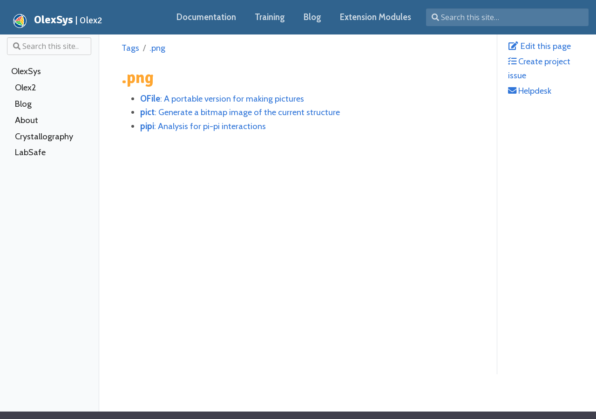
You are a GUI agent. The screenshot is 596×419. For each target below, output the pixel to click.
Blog (23, 104)
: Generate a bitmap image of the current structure (240, 112)
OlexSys (26, 71)
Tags (130, 47)
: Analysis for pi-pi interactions (203, 126)
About (26, 120)
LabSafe (30, 152)
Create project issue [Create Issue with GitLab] (539, 68)
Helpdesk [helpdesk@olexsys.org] (529, 90)
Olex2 (25, 87)
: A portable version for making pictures (222, 98)
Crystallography (44, 136)
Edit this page (539, 46)
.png (157, 47)
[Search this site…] (507, 17)
